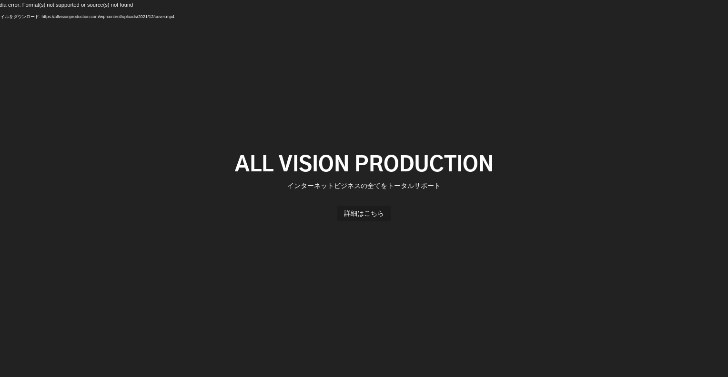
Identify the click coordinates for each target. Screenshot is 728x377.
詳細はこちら (364, 213)
